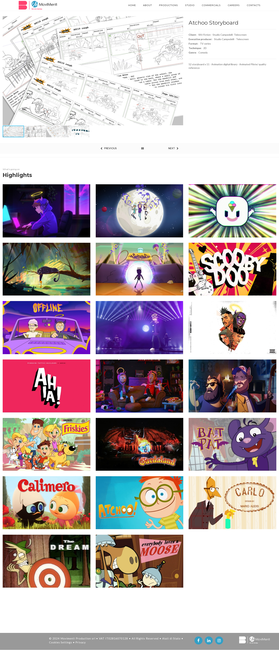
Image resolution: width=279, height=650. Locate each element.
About (135, 5)
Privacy (80, 642)
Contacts (252, 5)
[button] (180, 71)
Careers (231, 5)
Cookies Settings (61, 642)
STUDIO (182, 5)
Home (118, 5)
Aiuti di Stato (171, 638)
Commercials (206, 5)
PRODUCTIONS (158, 5)
